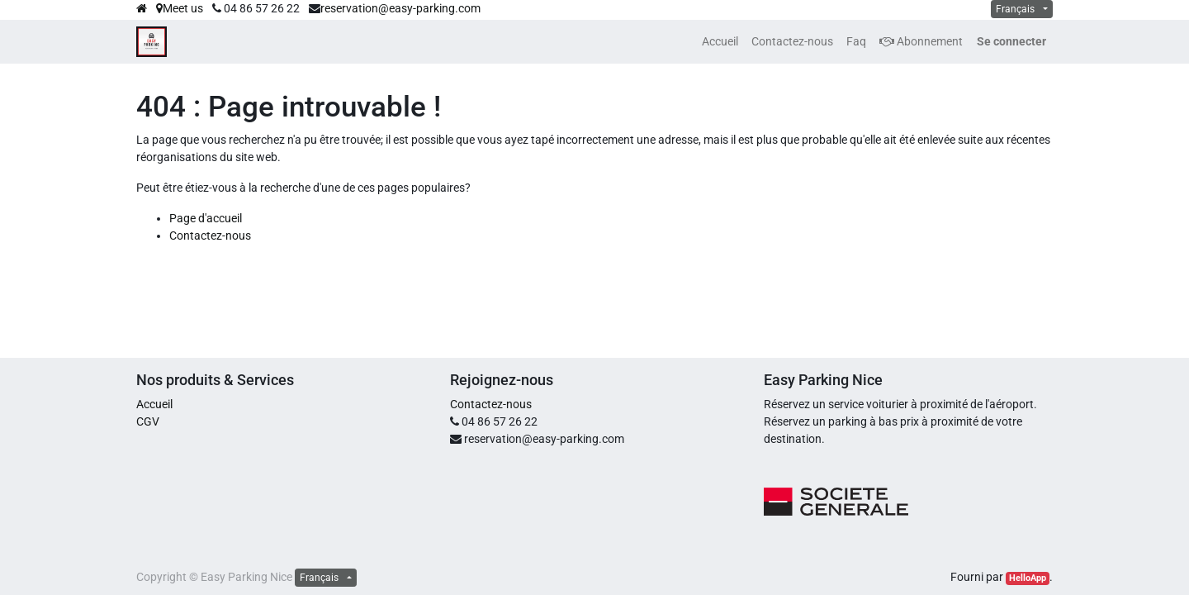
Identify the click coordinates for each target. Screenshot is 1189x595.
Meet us (179, 8)
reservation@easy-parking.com (400, 8)
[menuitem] (720, 41)
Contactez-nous (210, 235)
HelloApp (1027, 578)
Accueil (154, 404)
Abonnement (921, 41)
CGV (147, 421)
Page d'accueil (205, 218)
